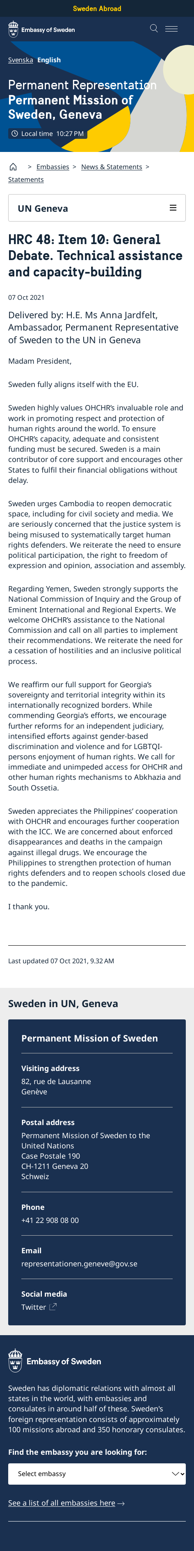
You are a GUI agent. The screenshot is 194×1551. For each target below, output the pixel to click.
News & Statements (111, 166)
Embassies (53, 166)
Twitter (33, 1307)
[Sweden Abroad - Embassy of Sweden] (49, 29)
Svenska (20, 59)
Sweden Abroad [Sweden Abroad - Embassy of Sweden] (97, 8)
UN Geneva (43, 208)
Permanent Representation (97, 100)
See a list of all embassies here (61, 1503)
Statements (26, 179)
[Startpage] (16, 166)
